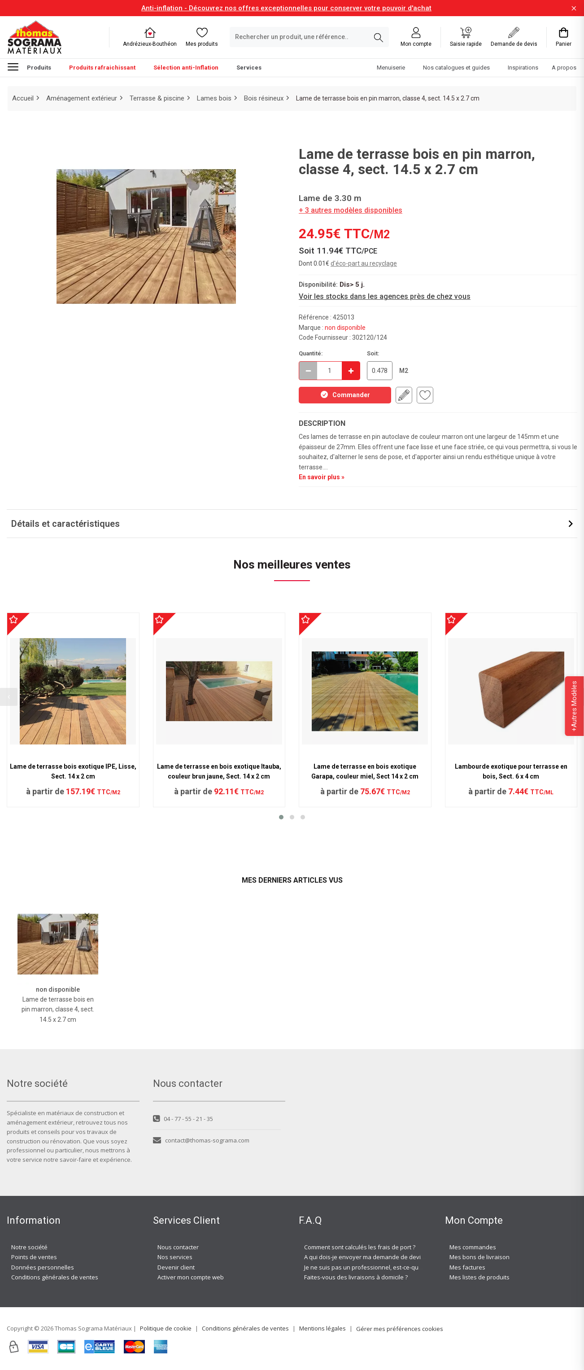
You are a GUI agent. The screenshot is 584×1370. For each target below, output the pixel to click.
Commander (345, 394)
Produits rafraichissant (102, 67)
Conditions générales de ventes (54, 1277)
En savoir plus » (321, 477)
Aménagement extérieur (81, 98)
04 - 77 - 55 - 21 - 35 (183, 1119)
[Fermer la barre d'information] (574, 8)
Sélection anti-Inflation (185, 67)
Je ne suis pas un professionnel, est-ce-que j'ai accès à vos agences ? (398, 1267)
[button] (281, 817)
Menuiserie (391, 67)
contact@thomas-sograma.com (201, 1140)
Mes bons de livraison (479, 1257)
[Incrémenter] (351, 371)
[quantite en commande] (329, 371)
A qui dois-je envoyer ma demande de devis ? (366, 1257)
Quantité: (311, 353)
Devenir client (176, 1267)
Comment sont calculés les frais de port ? (359, 1247)
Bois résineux (263, 98)
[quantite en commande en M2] (379, 371)
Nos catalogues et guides (456, 67)
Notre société (29, 1247)
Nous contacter (178, 1247)
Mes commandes (472, 1247)
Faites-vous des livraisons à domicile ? (356, 1277)
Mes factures (467, 1267)
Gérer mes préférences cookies (399, 1329)
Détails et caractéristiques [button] (65, 523)
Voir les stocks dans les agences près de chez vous (385, 296)
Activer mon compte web (190, 1277)
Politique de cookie (166, 1328)
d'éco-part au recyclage (364, 263)
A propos (564, 67)
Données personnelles (42, 1267)
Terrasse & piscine (157, 98)
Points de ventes (34, 1257)
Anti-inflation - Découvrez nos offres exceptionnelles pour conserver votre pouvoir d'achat (286, 8)
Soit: (373, 353)
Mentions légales (322, 1328)
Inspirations (523, 67)
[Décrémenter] (308, 371)
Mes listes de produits (479, 1277)
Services (248, 67)
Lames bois (214, 98)
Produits (29, 66)
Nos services (174, 1257)
